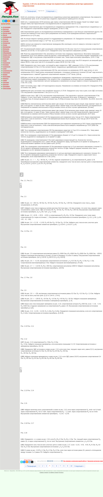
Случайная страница (54, 472)
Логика (5, 45)
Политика (6, 59)
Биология (6, 29)
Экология (6, 84)
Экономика (6, 86)
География (6, 31)
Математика (6, 47)
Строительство (7, 70)
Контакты (61, 472)
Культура (5, 41)
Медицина (6, 49)
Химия (5, 80)
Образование (7, 53)
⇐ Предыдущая (30, 11)
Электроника (7, 88)
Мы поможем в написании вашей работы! (75, 461)
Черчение (6, 82)
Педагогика (6, 57)
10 (71, 466)
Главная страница (44, 472)
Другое (5, 35)
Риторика (6, 64)
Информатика (7, 37)
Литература (6, 43)
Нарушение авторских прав (95, 461)
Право (5, 61)
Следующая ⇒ (51, 11)
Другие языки (7, 33)
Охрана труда (7, 55)
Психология (6, 62)
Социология (6, 66)
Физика (5, 74)
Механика (6, 51)
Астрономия (6, 27)
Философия (6, 76)
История (5, 39)
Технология (6, 72)
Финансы (5, 78)
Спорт (5, 68)
